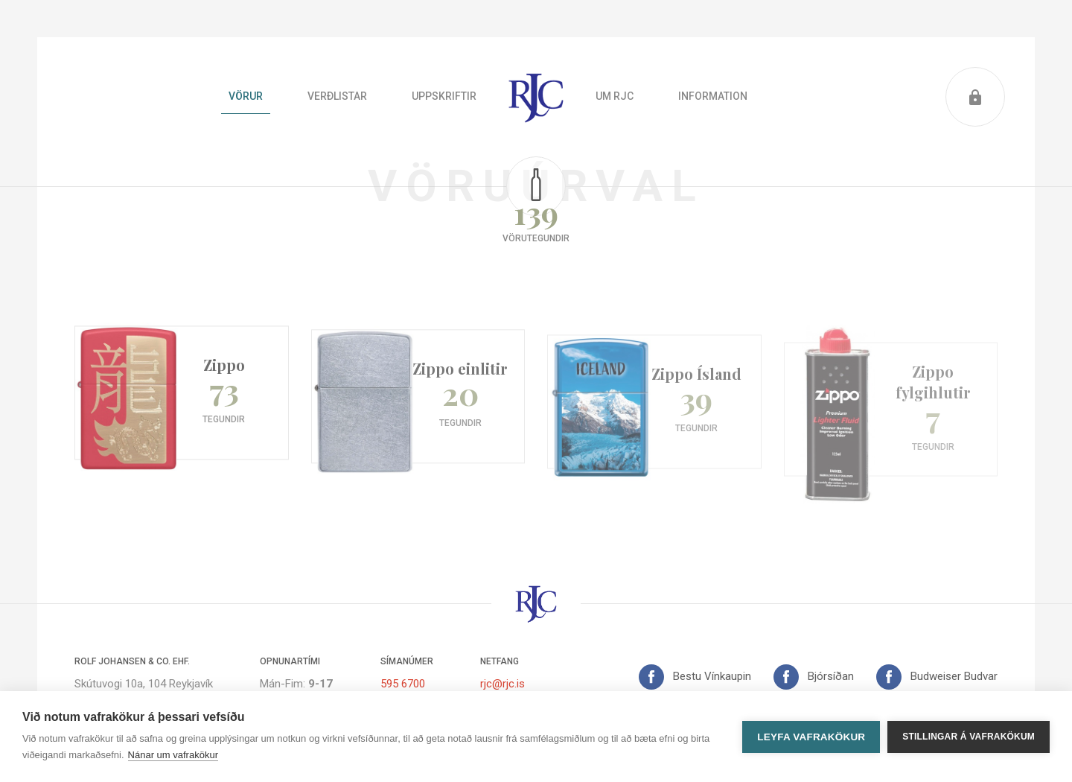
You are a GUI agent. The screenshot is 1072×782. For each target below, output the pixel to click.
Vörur (246, 96)
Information (712, 96)
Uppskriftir (444, 96)
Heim (536, 97)
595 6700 (402, 683)
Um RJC (615, 96)
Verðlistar (337, 96)
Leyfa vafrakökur (811, 737)
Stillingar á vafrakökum (968, 736)
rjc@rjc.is (502, 683)
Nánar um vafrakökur (173, 754)
